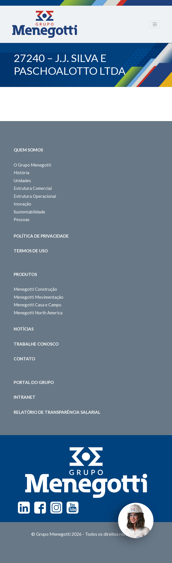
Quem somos (28, 149)
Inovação (22, 203)
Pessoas (22, 219)
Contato (24, 358)
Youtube (72, 508)
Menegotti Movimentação (38, 297)
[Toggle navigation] (155, 24)
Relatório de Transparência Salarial (57, 412)
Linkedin (24, 508)
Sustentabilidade (29, 211)
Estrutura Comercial (33, 188)
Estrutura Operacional (35, 196)
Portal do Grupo (34, 382)
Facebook (40, 508)
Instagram (56, 508)
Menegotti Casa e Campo (37, 304)
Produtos (25, 274)
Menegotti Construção (35, 289)
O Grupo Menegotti (32, 164)
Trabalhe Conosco (36, 343)
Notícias (24, 328)
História (21, 172)
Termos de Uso (31, 250)
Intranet (25, 397)
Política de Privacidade (41, 235)
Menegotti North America (38, 312)
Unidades (22, 180)
